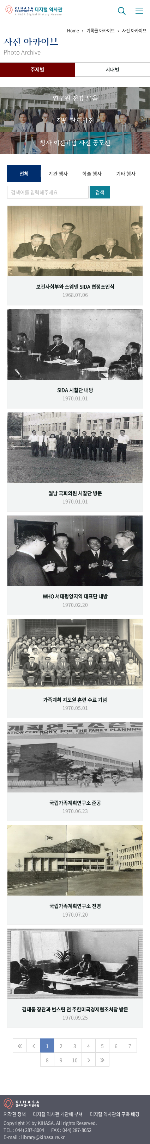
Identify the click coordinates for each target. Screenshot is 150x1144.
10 (75, 1059)
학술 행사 (92, 173)
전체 (24, 173)
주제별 (37, 69)
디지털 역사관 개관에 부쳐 (58, 1114)
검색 (99, 192)
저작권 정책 (15, 1114)
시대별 (112, 69)
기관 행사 (58, 173)
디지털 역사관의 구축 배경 (114, 1114)
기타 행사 (126, 173)
